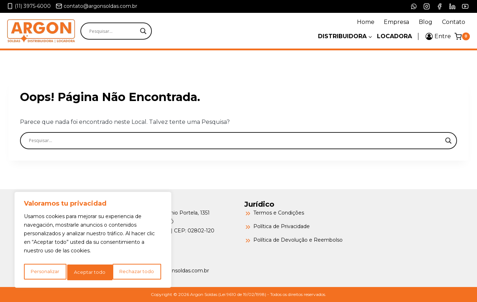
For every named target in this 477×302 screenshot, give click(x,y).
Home (365, 22)
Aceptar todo (140, 272)
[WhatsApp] (413, 6)
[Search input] (128, 31)
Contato (453, 22)
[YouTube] (465, 6)
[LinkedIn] (452, 6)
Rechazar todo (91, 272)
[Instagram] (426, 6)
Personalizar (44, 272)
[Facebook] (439, 6)
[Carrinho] (462, 36)
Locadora (394, 36)
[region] (93, 242)
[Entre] (438, 36)
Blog (425, 22)
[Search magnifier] (143, 31)
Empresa (396, 22)
